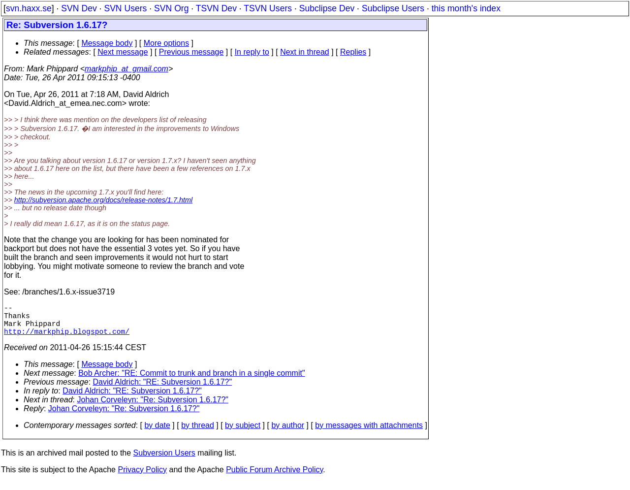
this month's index (466, 8)
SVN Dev (78, 8)
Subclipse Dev (326, 8)
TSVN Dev (216, 8)
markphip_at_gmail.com (126, 69)
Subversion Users (164, 461)
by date (157, 433)
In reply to (252, 52)
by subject (242, 433)
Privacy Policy (142, 477)
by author (287, 433)
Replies (353, 52)
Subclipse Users (393, 8)
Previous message (191, 52)
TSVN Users (268, 8)
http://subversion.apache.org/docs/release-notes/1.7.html (103, 200)
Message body (106, 43)
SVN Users (125, 8)
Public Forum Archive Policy (274, 477)
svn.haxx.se (29, 8)
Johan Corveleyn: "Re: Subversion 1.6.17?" (153, 407)
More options (166, 43)
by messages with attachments (369, 433)
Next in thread (304, 52)
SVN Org (171, 8)
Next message (122, 52)
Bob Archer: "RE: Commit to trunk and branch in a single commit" (191, 381)
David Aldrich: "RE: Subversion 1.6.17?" (162, 390)
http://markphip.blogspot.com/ (66, 339)
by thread (197, 433)
